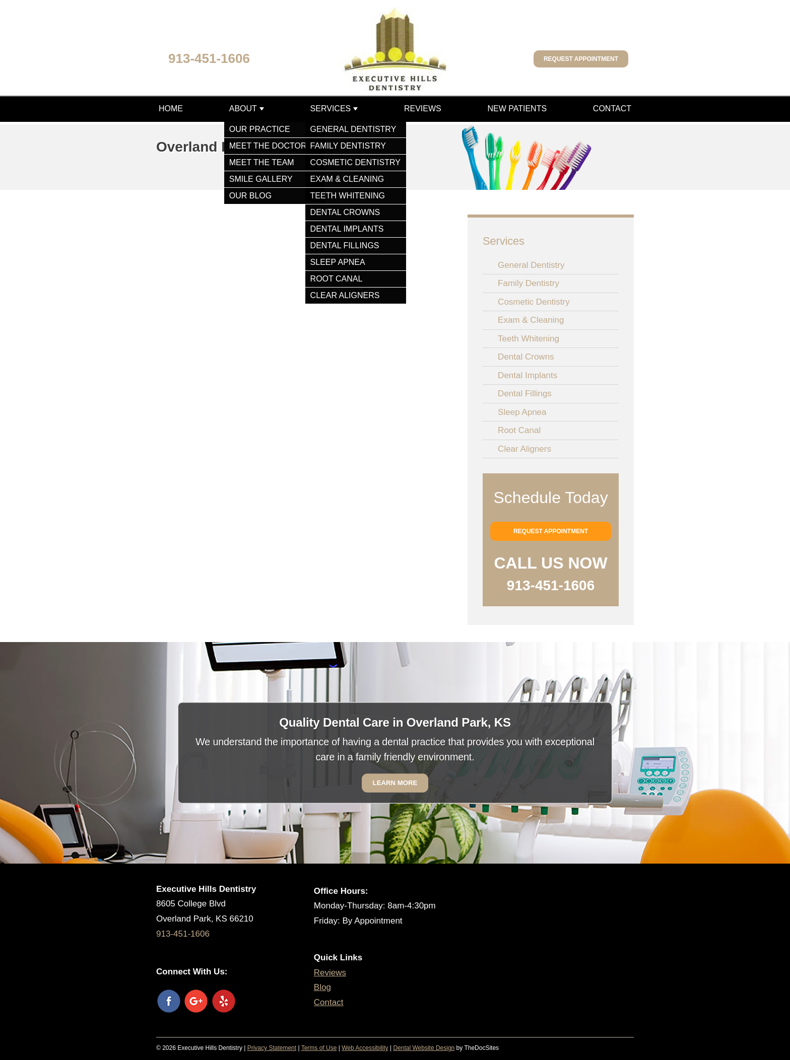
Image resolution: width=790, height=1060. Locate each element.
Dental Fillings (525, 393)
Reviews (422, 108)
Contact (612, 108)
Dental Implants (527, 375)
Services (330, 108)
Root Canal (519, 430)
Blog (322, 987)
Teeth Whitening (528, 338)
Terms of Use (319, 1047)
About (243, 108)
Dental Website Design (423, 1047)
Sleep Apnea (522, 412)
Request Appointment (581, 58)
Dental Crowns (526, 357)
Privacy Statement (271, 1047)
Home (171, 108)
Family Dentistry (528, 283)
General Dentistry (531, 265)
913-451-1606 (209, 58)
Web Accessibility (365, 1047)
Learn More (395, 783)
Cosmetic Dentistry (534, 302)
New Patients (517, 108)
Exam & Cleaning (531, 320)
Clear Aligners (524, 449)
